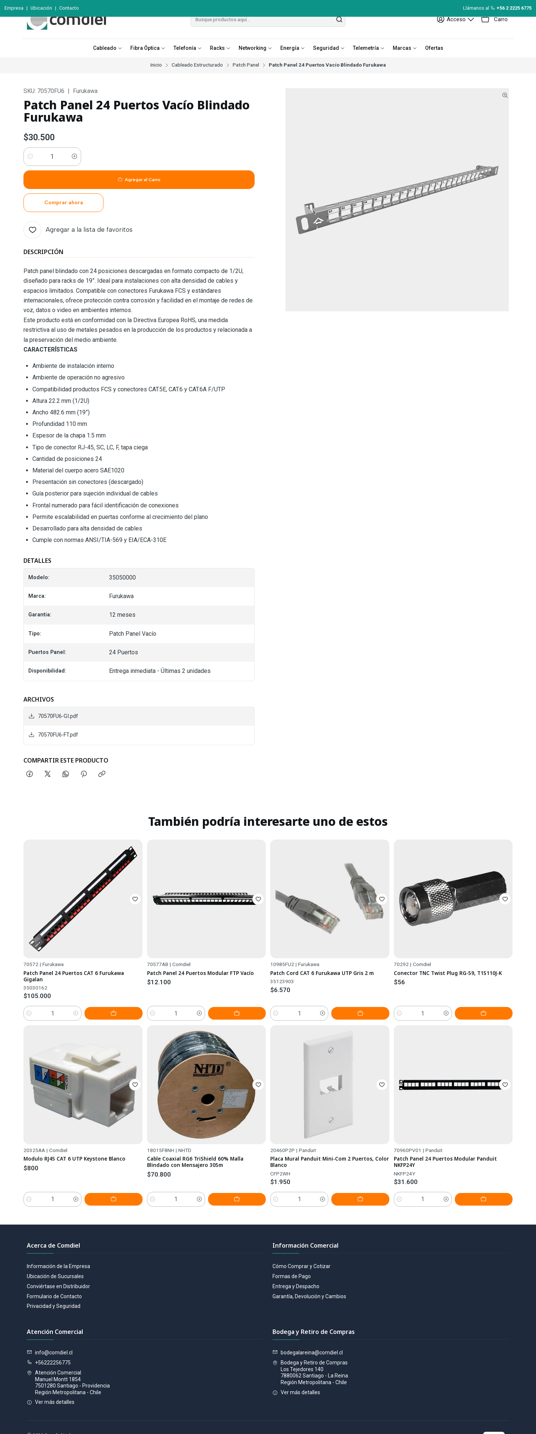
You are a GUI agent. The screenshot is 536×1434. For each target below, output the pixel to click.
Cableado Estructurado (197, 81)
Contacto (69, 8)
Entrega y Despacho (295, 1263)
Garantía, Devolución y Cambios (309, 1273)
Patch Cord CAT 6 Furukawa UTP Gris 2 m (328, 984)
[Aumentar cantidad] (74, 173)
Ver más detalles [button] (50, 1379)
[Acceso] (460, 36)
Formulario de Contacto (54, 1273)
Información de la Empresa (58, 1243)
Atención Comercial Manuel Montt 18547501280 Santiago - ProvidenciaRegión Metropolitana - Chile (68, 1359)
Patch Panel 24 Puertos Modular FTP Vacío (202, 977)
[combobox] (268, 36)
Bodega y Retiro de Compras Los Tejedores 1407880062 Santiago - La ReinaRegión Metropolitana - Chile (310, 1349)
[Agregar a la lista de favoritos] (78, 200)
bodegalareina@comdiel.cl (307, 1329)
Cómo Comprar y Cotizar (301, 1243)
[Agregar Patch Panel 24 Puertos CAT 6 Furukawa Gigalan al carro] (126, 1005)
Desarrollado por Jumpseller (129, 1419)
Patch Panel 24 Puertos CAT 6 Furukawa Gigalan (68, 967)
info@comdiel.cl (50, 1329)
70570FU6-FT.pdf (53, 705)
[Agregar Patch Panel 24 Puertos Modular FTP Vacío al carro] (249, 1016)
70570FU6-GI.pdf (53, 687)
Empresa (13, 8)
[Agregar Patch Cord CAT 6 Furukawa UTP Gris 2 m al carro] (372, 1023)
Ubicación (41, 8)
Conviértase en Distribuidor (58, 1263)
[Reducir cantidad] (30, 173)
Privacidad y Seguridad (53, 1283)
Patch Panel (246, 81)
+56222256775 (49, 1339)
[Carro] (495, 36)
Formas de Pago (291, 1253)
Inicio (156, 81)
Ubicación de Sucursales (55, 1253)
